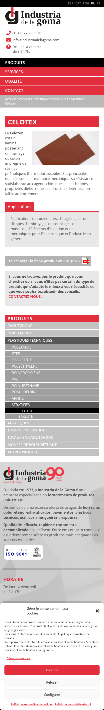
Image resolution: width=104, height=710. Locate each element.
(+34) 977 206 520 (27, 33)
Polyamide (21, 347)
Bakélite (25, 416)
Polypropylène (26, 372)
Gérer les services (18, 658)
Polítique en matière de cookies (31, 704)
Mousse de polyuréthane (32, 444)
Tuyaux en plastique (28, 430)
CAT (78, 3)
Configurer (52, 694)
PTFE (16, 353)
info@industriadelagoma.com (36, 40)
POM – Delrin (24, 391)
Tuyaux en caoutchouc (30, 437)
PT (98, 3)
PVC (15, 379)
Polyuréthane (25, 385)
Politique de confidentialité (73, 704)
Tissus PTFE (22, 359)
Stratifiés (21, 404)
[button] (97, 611)
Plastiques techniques (30, 340)
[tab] (19, 206)
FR (93, 3)
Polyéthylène (25, 366)
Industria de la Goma (33, 17)
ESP (71, 3)
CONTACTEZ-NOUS (24, 296)
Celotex (25, 411)
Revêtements (20, 333)
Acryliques (18, 423)
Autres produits (24, 452)
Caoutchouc (20, 325)
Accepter (52, 670)
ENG (86, 3)
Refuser (52, 682)
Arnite (18, 398)
